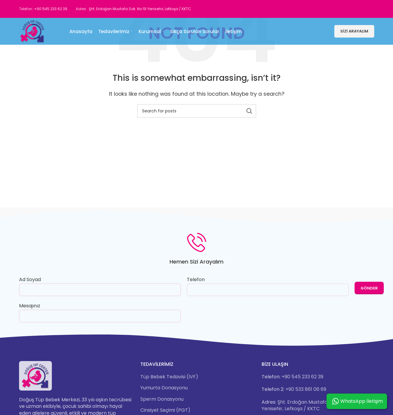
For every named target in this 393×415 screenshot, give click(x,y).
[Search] (196, 111)
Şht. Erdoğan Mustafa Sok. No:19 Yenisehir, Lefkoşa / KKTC (140, 8)
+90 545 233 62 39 (50, 8)
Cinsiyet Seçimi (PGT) (165, 410)
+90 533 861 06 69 (305, 389)
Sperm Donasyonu (162, 399)
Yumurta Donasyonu (164, 388)
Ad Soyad (100, 284)
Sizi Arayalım (354, 31)
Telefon (268, 285)
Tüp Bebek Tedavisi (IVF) (169, 377)
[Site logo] (32, 30)
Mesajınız (100, 310)
